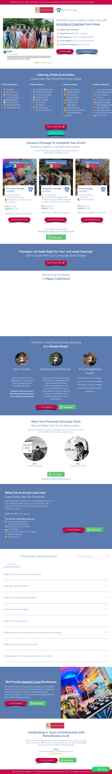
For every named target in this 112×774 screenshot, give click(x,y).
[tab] (12, 564)
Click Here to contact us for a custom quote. (56, 231)
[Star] (58, 30)
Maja (56, 749)
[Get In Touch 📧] (65, 51)
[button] (28, 33)
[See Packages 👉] (87, 51)
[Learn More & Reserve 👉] (19, 219)
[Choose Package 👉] (74, 530)
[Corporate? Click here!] (56, 133)
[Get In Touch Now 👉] (56, 127)
